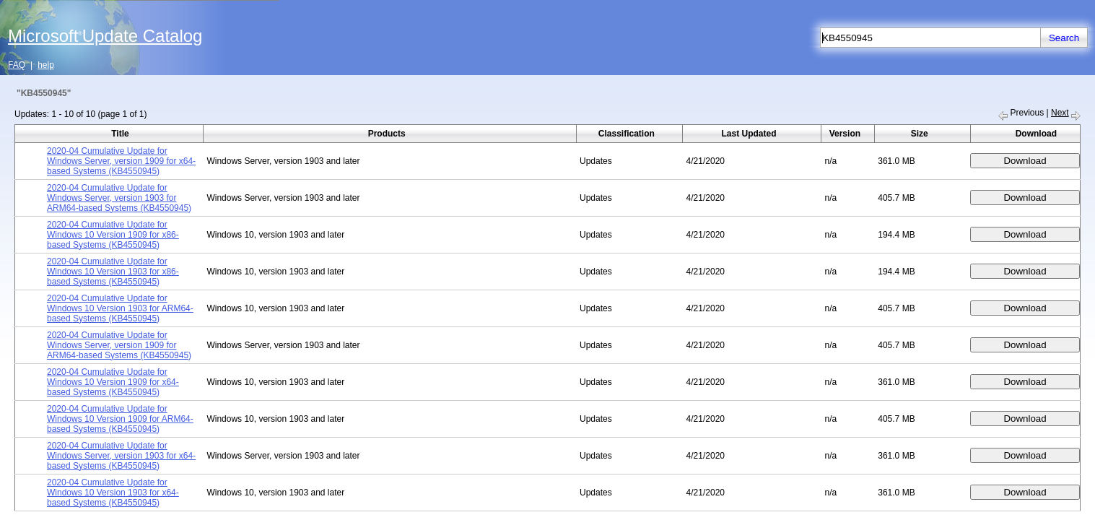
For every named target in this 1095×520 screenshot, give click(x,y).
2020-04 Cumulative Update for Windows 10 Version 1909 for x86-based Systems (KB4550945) (113, 235)
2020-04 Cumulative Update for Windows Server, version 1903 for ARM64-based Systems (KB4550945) (119, 198)
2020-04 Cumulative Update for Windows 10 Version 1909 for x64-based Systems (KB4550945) (113, 382)
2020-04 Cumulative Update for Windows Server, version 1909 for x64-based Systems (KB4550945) (121, 161)
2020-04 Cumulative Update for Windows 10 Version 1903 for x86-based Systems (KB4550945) (113, 271)
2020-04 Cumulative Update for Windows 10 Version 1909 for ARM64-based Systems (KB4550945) (120, 419)
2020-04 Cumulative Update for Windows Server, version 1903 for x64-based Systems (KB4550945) (121, 456)
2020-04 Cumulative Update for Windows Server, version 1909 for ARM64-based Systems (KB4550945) (119, 345)
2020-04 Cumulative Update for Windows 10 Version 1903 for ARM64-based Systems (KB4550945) (120, 308)
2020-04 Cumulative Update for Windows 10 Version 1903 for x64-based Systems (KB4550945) (113, 492)
